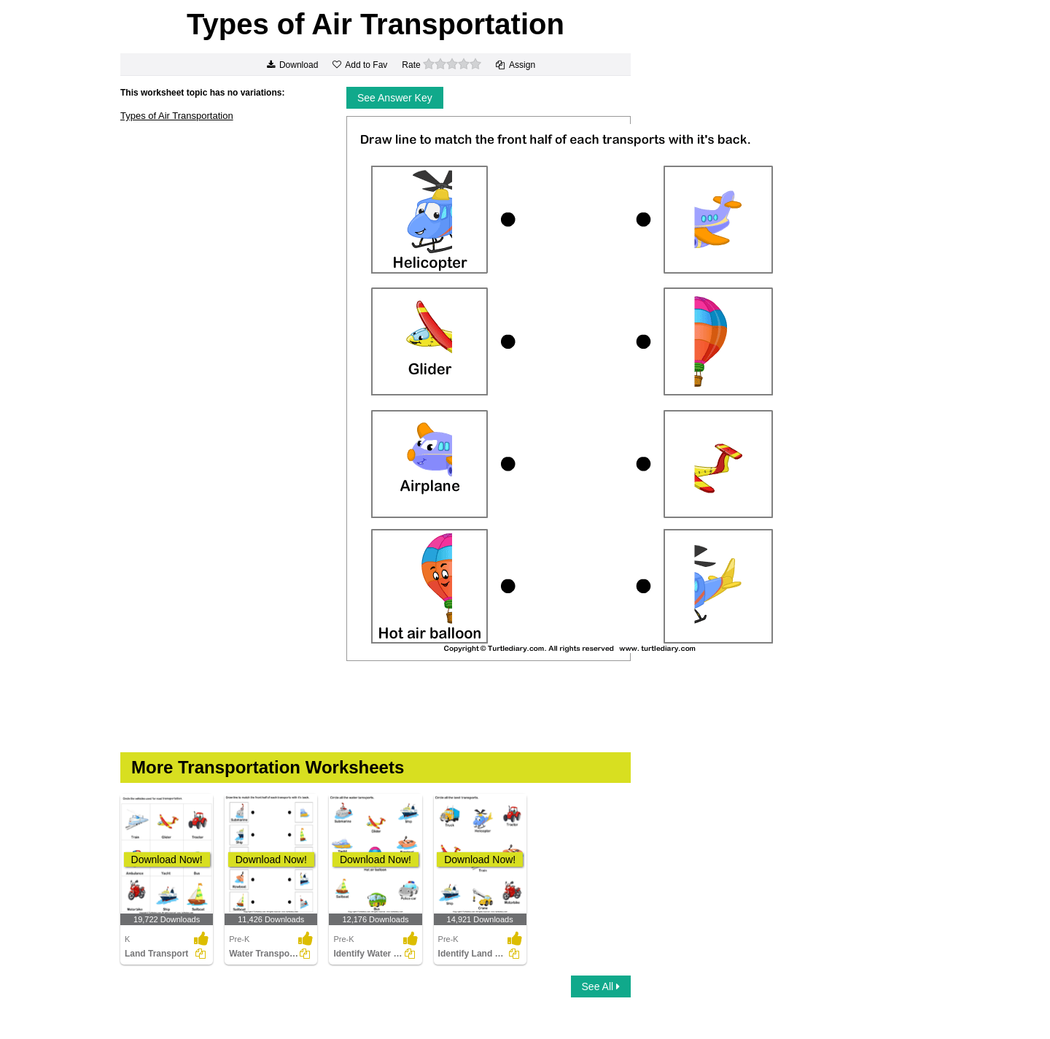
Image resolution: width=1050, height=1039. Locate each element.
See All (601, 986)
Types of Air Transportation (176, 115)
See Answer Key (394, 98)
